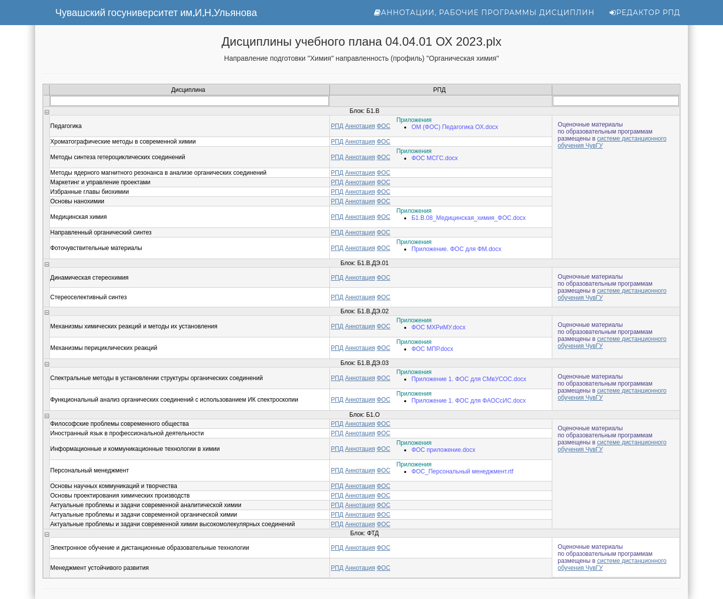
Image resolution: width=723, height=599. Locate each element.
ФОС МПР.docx (432, 348)
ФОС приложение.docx (443, 449)
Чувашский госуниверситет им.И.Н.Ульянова (156, 13)
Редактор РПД (645, 12)
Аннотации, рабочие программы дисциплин (484, 12)
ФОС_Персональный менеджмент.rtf (462, 471)
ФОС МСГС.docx (434, 158)
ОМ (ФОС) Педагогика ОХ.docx (454, 127)
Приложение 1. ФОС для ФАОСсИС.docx (468, 400)
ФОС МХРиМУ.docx (438, 327)
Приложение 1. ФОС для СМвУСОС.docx (468, 379)
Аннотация (360, 126)
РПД (337, 126)
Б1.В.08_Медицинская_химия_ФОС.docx (468, 217)
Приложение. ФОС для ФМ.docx (456, 249)
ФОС (383, 126)
